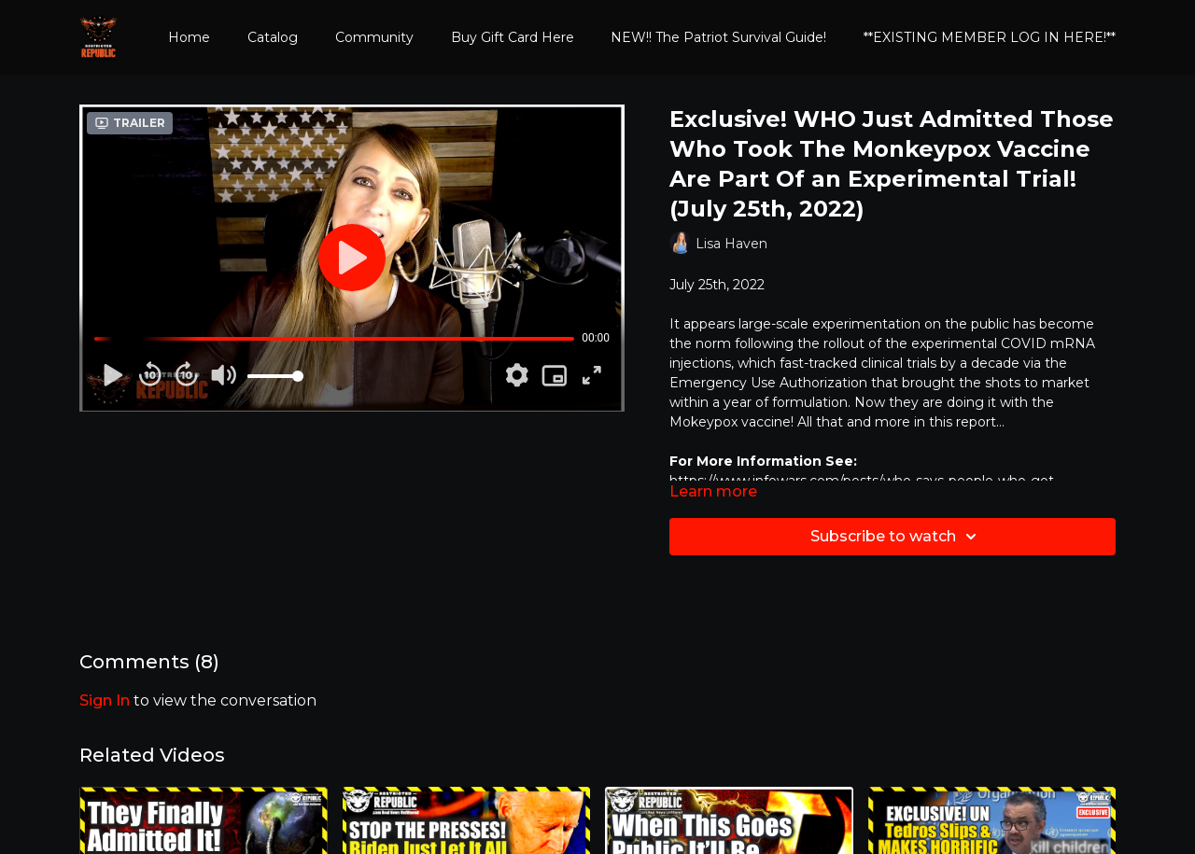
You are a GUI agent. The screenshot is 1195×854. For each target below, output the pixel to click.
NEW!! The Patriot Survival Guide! (718, 37)
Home (189, 37)
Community (374, 37)
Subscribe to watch (896, 536)
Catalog (272, 37)
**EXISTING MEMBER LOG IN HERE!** (990, 37)
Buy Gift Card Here (512, 37)
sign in (104, 700)
